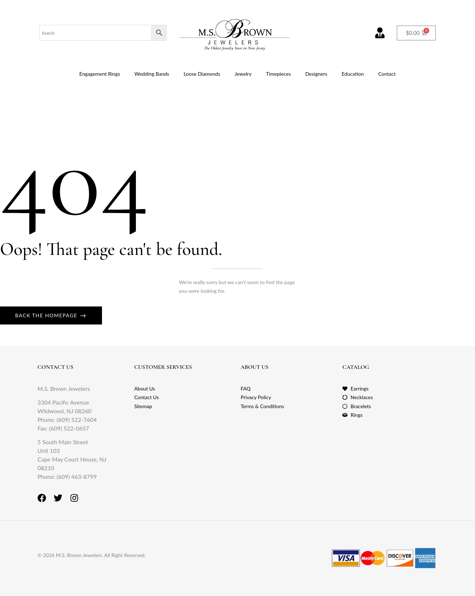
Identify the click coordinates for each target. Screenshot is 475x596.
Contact (387, 74)
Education (353, 74)
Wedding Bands (151, 74)
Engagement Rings (99, 74)
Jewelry (243, 74)
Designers (316, 74)
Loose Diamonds (201, 74)
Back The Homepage (47, 315)
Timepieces (278, 74)
